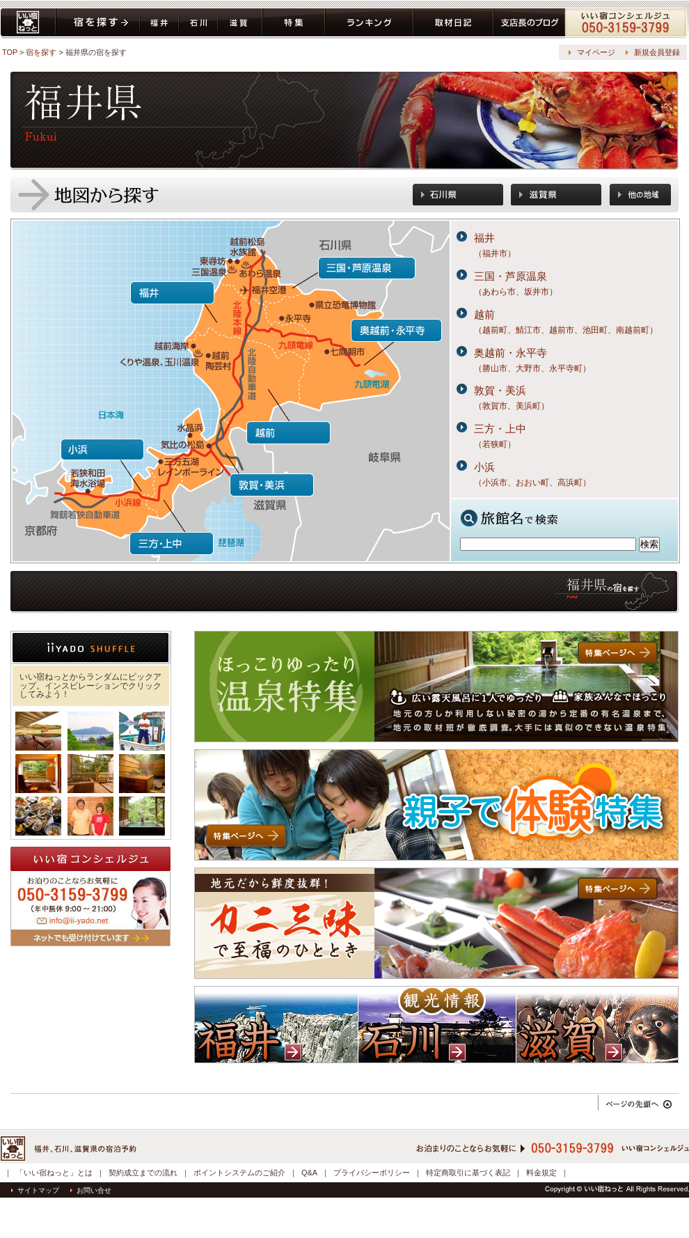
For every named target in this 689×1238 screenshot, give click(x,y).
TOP (9, 52)
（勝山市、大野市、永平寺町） (532, 368)
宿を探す (98, 23)
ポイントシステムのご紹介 (239, 1172)
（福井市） (495, 253)
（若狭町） (495, 444)
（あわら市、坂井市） (515, 292)
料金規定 (541, 1172)
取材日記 (453, 23)
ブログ (529, 23)
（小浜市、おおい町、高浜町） (532, 482)
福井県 (159, 23)
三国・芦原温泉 (510, 276)
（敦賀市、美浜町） (511, 406)
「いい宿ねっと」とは (54, 1172)
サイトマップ (35, 1190)
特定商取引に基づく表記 (468, 1172)
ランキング (369, 23)
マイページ (596, 52)
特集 (293, 23)
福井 (484, 238)
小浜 (484, 467)
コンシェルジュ (626, 23)
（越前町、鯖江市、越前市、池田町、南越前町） (566, 330)
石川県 (198, 23)
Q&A (309, 1172)
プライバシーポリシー (371, 1172)
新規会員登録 (657, 52)
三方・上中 (500, 428)
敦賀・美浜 (500, 390)
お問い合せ (90, 1190)
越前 (484, 314)
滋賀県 (240, 23)
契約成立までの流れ (143, 1172)
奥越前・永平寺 (510, 353)
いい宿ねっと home (28, 23)
